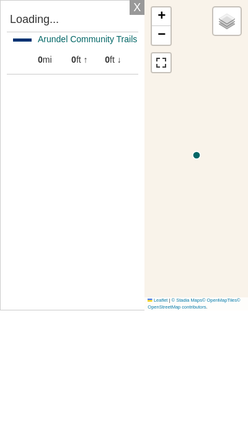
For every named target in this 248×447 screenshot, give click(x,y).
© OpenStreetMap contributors (194, 303)
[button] (161, 16)
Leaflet (157, 300)
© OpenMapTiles (219, 300)
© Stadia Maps (187, 300)
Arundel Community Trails (87, 39)
